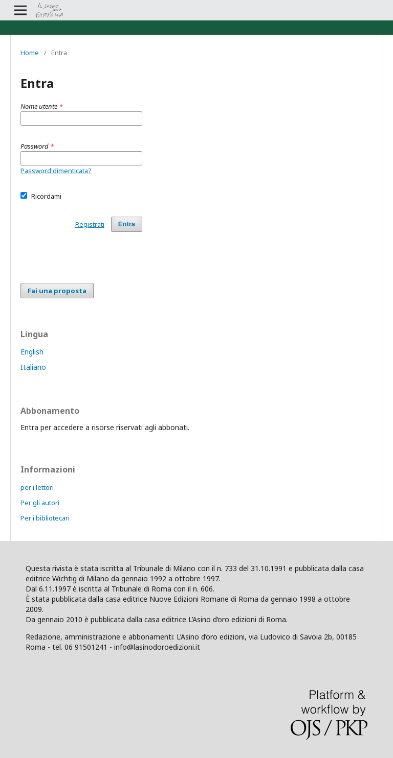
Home (29, 52)
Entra (126, 224)
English (31, 352)
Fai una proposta (57, 290)
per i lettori (37, 487)
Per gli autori (39, 502)
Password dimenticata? (56, 170)
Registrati (89, 224)
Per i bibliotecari (45, 518)
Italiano (33, 367)
